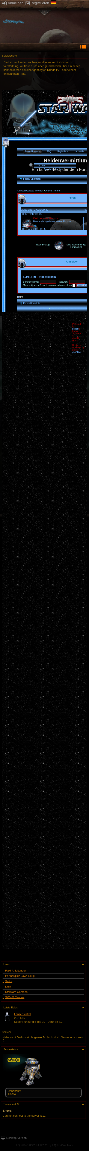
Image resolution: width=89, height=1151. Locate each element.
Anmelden (12, 3)
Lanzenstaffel (22, 1014)
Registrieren (37, 3)
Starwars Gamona (16, 992)
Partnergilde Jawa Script (20, 975)
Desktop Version (14, 1137)
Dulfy (8, 986)
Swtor (8, 981)
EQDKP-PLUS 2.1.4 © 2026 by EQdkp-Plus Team (44, 1145)
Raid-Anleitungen (16, 970)
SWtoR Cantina (14, 997)
